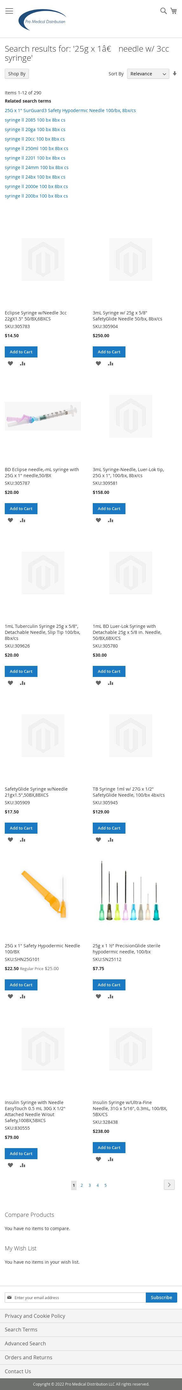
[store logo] (44, 19)
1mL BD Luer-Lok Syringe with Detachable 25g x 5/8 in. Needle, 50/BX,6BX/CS (127, 632)
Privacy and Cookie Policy (35, 1315)
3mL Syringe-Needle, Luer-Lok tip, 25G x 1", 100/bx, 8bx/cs (128, 472)
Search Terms (21, 1329)
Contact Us (18, 1371)
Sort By (116, 74)
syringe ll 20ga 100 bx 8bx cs (35, 129)
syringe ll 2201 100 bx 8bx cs (35, 158)
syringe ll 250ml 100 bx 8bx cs (36, 148)
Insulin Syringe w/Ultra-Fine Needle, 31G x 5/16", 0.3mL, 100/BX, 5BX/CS (130, 1108)
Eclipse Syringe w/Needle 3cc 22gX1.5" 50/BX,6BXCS (36, 316)
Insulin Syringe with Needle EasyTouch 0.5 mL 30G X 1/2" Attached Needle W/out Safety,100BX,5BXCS (35, 1111)
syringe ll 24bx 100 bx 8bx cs (35, 177)
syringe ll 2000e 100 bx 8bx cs (36, 186)
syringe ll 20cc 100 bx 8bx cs (35, 139)
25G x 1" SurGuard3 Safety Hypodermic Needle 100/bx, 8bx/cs (70, 110)
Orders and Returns (28, 1357)
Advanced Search (25, 1343)
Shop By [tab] (16, 74)
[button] (10, 363)
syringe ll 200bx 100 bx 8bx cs (36, 196)
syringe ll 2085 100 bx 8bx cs (35, 120)
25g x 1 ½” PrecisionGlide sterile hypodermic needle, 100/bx (126, 949)
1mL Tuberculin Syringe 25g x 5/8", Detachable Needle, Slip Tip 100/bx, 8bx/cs (42, 632)
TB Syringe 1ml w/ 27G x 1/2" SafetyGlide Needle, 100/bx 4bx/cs (129, 792)
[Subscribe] (161, 1297)
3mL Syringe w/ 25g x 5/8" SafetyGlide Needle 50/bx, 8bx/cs (127, 316)
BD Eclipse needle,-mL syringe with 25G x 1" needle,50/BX (42, 472)
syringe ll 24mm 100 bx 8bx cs (37, 167)
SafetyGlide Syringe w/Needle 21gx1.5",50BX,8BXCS (36, 792)
